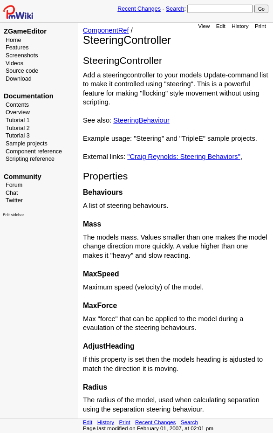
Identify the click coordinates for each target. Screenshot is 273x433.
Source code (22, 71)
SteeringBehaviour (141, 120)
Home (13, 40)
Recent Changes (139, 9)
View (204, 26)
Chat (12, 193)
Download (19, 79)
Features (17, 47)
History (240, 26)
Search (175, 9)
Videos (14, 63)
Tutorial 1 (18, 120)
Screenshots (22, 55)
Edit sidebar (13, 215)
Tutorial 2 (18, 128)
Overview (18, 112)
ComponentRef (106, 30)
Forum (14, 185)
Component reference (34, 151)
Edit (220, 26)
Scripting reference (30, 159)
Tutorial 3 (18, 135)
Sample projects (27, 143)
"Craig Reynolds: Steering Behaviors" (183, 156)
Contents (17, 105)
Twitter (14, 200)
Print (260, 26)
